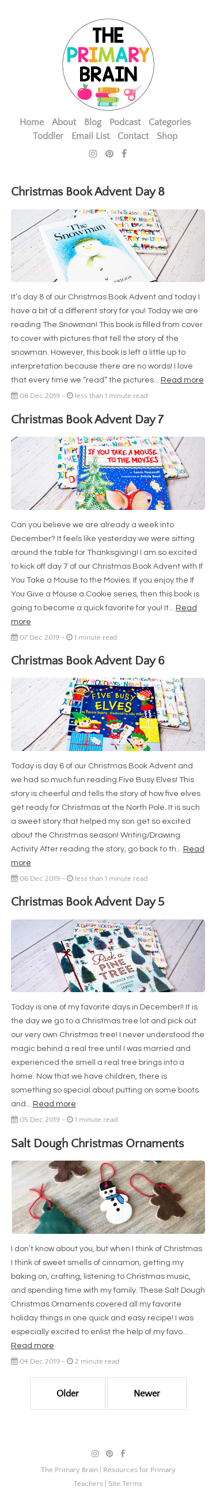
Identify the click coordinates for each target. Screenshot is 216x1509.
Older (67, 1393)
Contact (133, 136)
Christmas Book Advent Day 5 (87, 902)
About (64, 122)
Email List (90, 136)
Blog (92, 122)
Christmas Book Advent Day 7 (87, 419)
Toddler (48, 136)
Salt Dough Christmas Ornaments (97, 1143)
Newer (147, 1393)
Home (32, 122)
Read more (182, 380)
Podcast (125, 122)
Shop (167, 136)
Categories (170, 122)
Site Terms (125, 1484)
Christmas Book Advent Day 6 (88, 660)
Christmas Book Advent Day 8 (88, 191)
